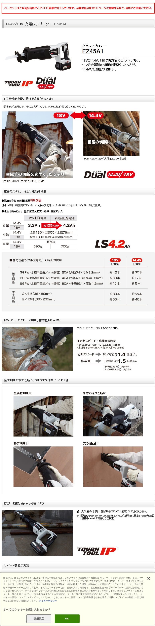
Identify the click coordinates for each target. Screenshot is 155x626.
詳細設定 (39, 618)
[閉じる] (148, 578)
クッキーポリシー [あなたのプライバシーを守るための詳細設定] (48, 601)
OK (67, 618)
